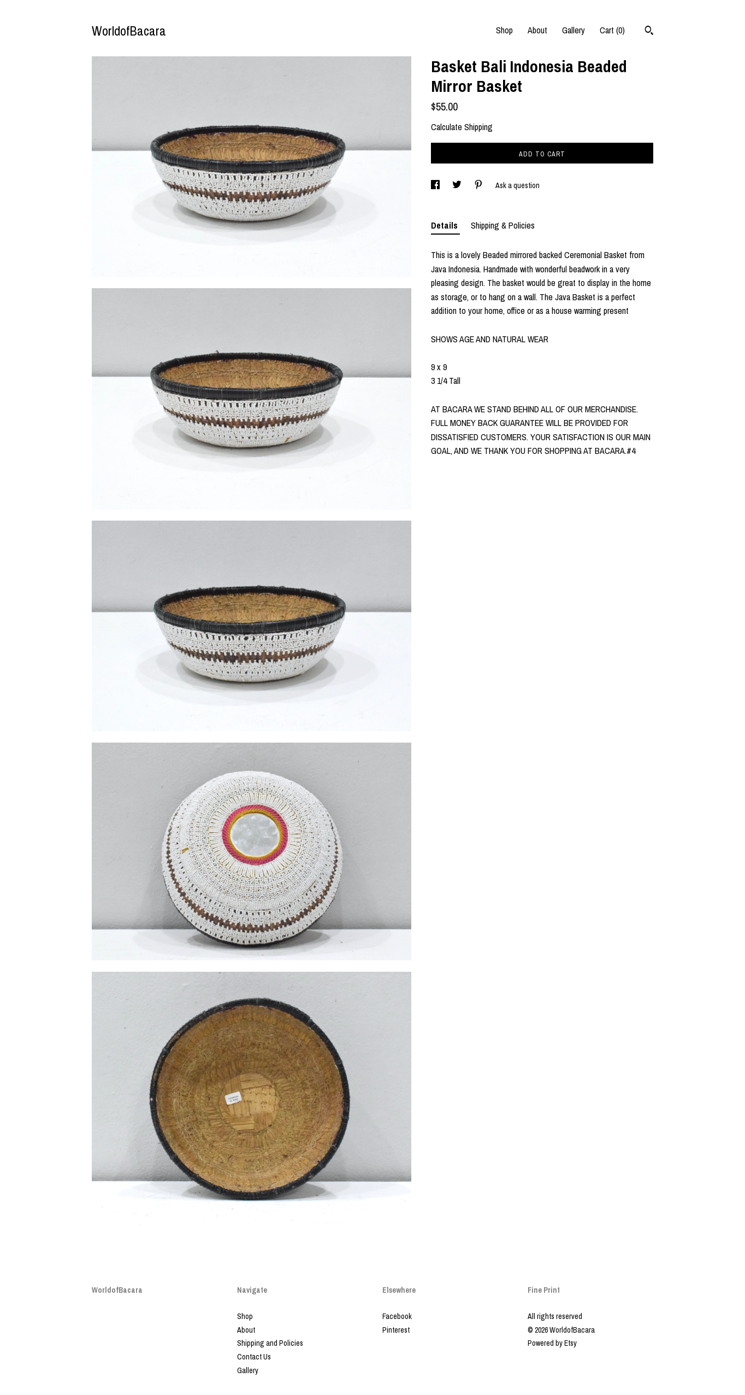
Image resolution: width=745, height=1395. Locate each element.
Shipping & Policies (503, 225)
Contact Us (254, 1357)
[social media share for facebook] (436, 185)
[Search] (649, 32)
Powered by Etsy (552, 1343)
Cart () (612, 30)
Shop (504, 30)
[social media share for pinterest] (479, 185)
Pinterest (396, 1330)
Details (445, 225)
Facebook (397, 1316)
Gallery (573, 30)
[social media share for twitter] (457, 185)
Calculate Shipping (462, 127)
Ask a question (517, 185)
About (537, 30)
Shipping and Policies (270, 1343)
